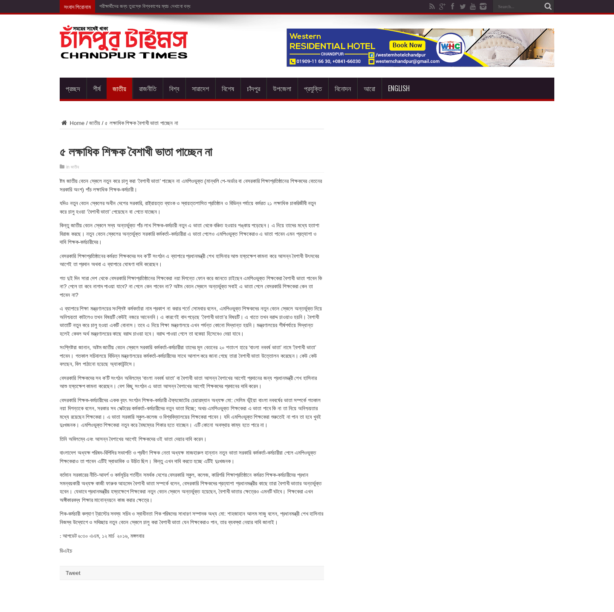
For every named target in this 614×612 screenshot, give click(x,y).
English (399, 88)
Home (72, 123)
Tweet (73, 573)
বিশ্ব (174, 88)
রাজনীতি (147, 88)
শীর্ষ (97, 88)
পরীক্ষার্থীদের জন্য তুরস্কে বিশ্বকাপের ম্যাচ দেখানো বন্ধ (144, 6)
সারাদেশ (200, 88)
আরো (369, 88)
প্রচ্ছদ (73, 88)
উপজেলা (282, 88)
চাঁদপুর (253, 88)
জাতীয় (119, 88)
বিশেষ (228, 88)
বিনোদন (343, 88)
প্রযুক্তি (313, 88)
